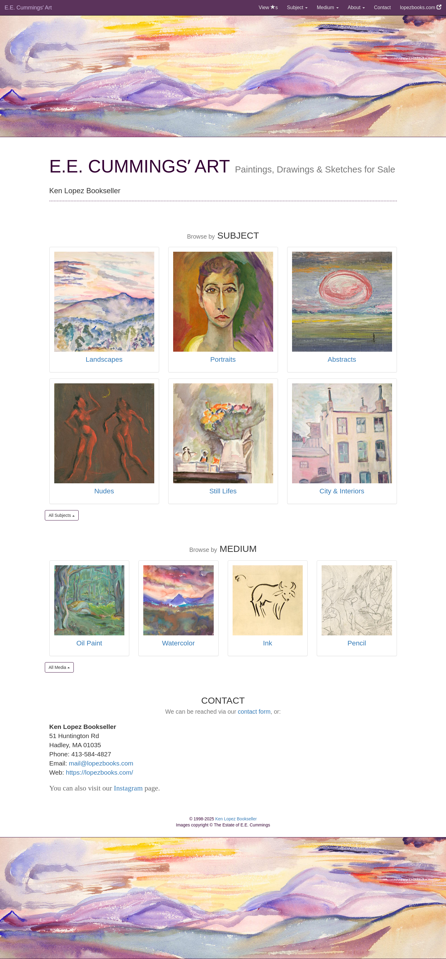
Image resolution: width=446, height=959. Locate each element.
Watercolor (178, 643)
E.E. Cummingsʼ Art (28, 8)
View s (268, 7)
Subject (297, 7)
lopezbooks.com (420, 7)
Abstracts (342, 359)
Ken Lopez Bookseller (236, 818)
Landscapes (104, 359)
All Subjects (62, 515)
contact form (254, 711)
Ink (267, 643)
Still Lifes (223, 491)
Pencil (357, 643)
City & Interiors (341, 491)
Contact (382, 7)
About (356, 7)
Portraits (223, 359)
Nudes (104, 491)
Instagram (128, 788)
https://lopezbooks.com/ (99, 772)
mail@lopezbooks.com (101, 763)
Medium (327, 7)
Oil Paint (89, 643)
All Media (59, 667)
